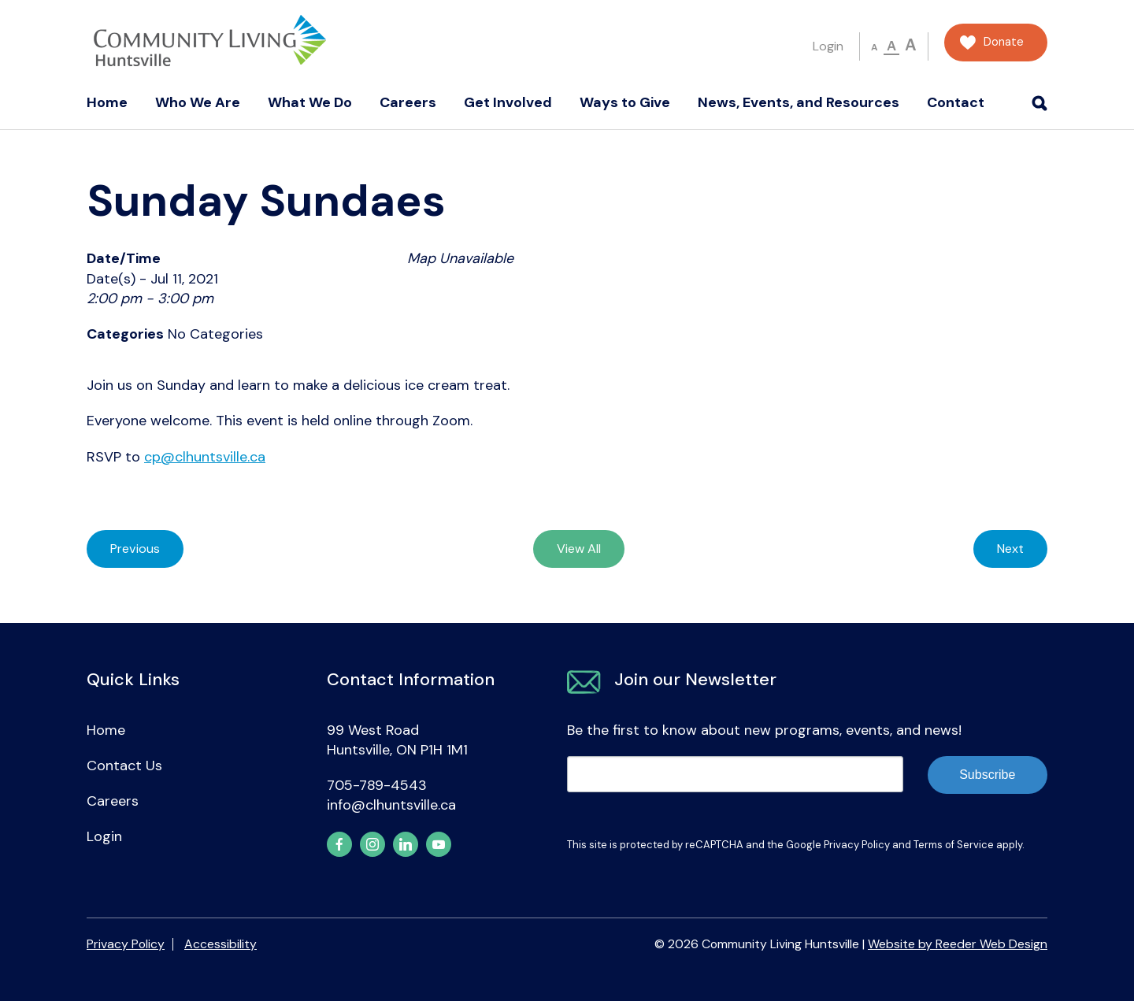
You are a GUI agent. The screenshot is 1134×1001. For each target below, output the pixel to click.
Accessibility (220, 944)
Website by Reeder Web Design (957, 944)
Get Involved (508, 102)
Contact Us (124, 765)
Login (828, 46)
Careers (408, 102)
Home (107, 102)
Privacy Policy (857, 844)
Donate (1004, 42)
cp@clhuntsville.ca (204, 456)
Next (1010, 548)
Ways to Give (625, 102)
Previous (135, 548)
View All (579, 548)
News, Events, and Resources (798, 102)
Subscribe (987, 774)
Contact (955, 102)
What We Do (310, 102)
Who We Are (197, 102)
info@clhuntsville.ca (391, 804)
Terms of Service (954, 844)
